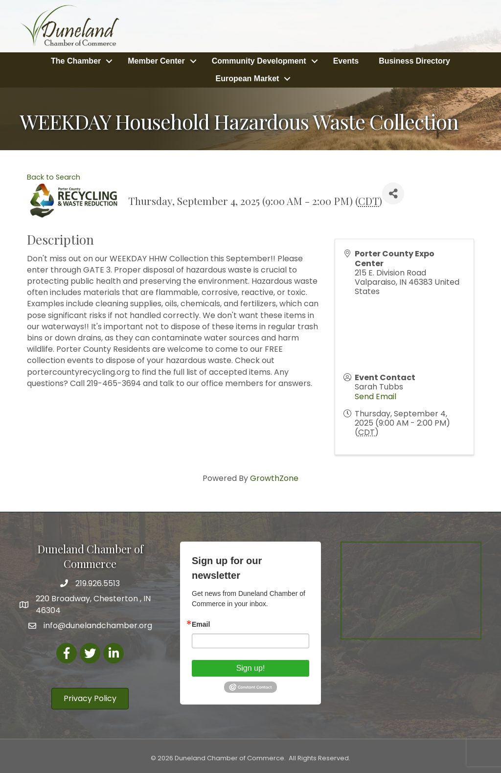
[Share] (393, 193)
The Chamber (76, 61)
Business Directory (414, 61)
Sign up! (250, 668)
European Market (247, 78)
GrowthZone (274, 478)
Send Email (375, 396)
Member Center (156, 61)
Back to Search (53, 177)
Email (201, 624)
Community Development (259, 61)
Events (346, 61)
